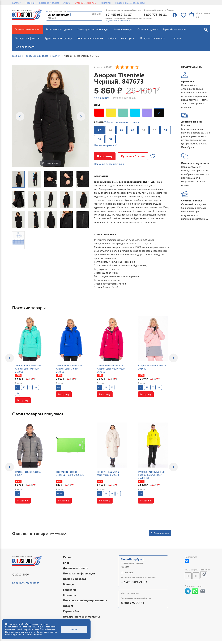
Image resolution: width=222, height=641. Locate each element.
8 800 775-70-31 (155, 14)
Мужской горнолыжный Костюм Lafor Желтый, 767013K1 (151, 475)
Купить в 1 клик (133, 156)
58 (108, 138)
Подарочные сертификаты (130, 2)
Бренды (68, 584)
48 (130, 129)
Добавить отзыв (160, 533)
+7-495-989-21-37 (118, 14)
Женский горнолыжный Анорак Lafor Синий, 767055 (69, 368)
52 (154, 130)
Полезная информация (79, 573)
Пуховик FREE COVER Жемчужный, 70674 (108, 473)
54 (164, 129)
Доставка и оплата (49, 2)
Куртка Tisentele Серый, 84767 (28, 473)
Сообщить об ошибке (25, 583)
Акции (66, 2)
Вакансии (69, 589)
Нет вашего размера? (105, 145)
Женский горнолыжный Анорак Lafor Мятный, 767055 (28, 368)
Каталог (16, 2)
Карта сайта (71, 611)
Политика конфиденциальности (85, 600)
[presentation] (9, 358)
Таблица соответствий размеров (121, 122)
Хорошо (74, 629)
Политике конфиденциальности (20, 632)
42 (97, 129)
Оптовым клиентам (85, 2)
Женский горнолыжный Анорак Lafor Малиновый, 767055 (111, 368)
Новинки (30, 2)
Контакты (106, 2)
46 (120, 129)
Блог (66, 562)
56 (97, 138)
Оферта (68, 605)
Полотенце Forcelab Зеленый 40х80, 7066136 (70, 473)
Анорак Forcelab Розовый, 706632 (152, 367)
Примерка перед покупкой (109, 163)
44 (110, 130)
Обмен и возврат (74, 579)
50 (143, 130)
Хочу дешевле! (102, 97)
